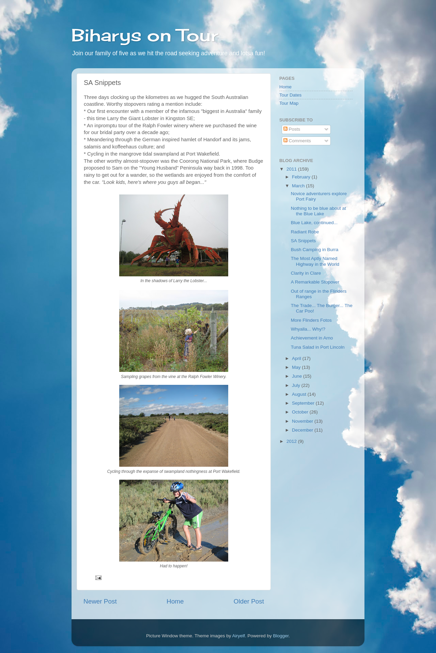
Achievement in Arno (312, 337)
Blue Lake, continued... (314, 222)
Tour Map (288, 103)
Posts (291, 129)
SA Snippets (303, 240)
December (303, 430)
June (297, 376)
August (300, 394)
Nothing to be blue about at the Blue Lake (318, 211)
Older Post (249, 601)
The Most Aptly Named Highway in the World (315, 261)
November (303, 421)
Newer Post (100, 601)
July (296, 385)
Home (175, 601)
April (297, 358)
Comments (297, 140)
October (301, 412)
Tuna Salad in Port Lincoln (318, 347)
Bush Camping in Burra (315, 249)
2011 (292, 169)
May (297, 367)
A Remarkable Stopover (315, 282)
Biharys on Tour (145, 35)
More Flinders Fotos (311, 320)
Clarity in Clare (306, 273)
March (299, 185)
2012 (292, 441)
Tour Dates (290, 95)
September (304, 403)
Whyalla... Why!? (308, 329)
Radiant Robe (305, 231)
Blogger (281, 635)
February (302, 176)
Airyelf (238, 635)
